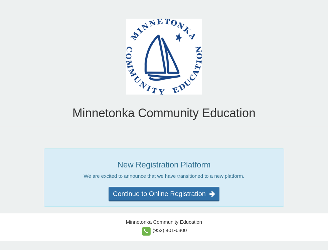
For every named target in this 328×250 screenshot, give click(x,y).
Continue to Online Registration (164, 193)
